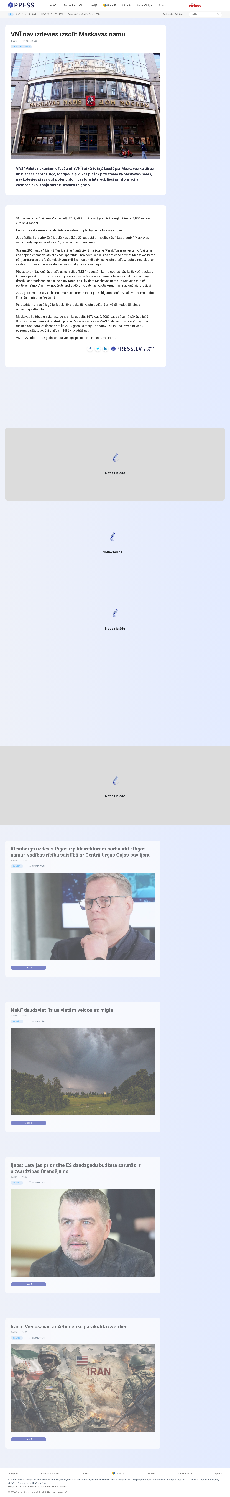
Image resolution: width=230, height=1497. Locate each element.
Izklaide (126, 5)
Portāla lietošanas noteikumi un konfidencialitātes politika (37, 1486)
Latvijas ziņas (21, 46)
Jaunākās (52, 5)
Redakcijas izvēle (73, 5)
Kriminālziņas (145, 5)
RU (10, 14)
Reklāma (179, 14)
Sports (163, 5)
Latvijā (93, 5)
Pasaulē (109, 5)
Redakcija (168, 14)
